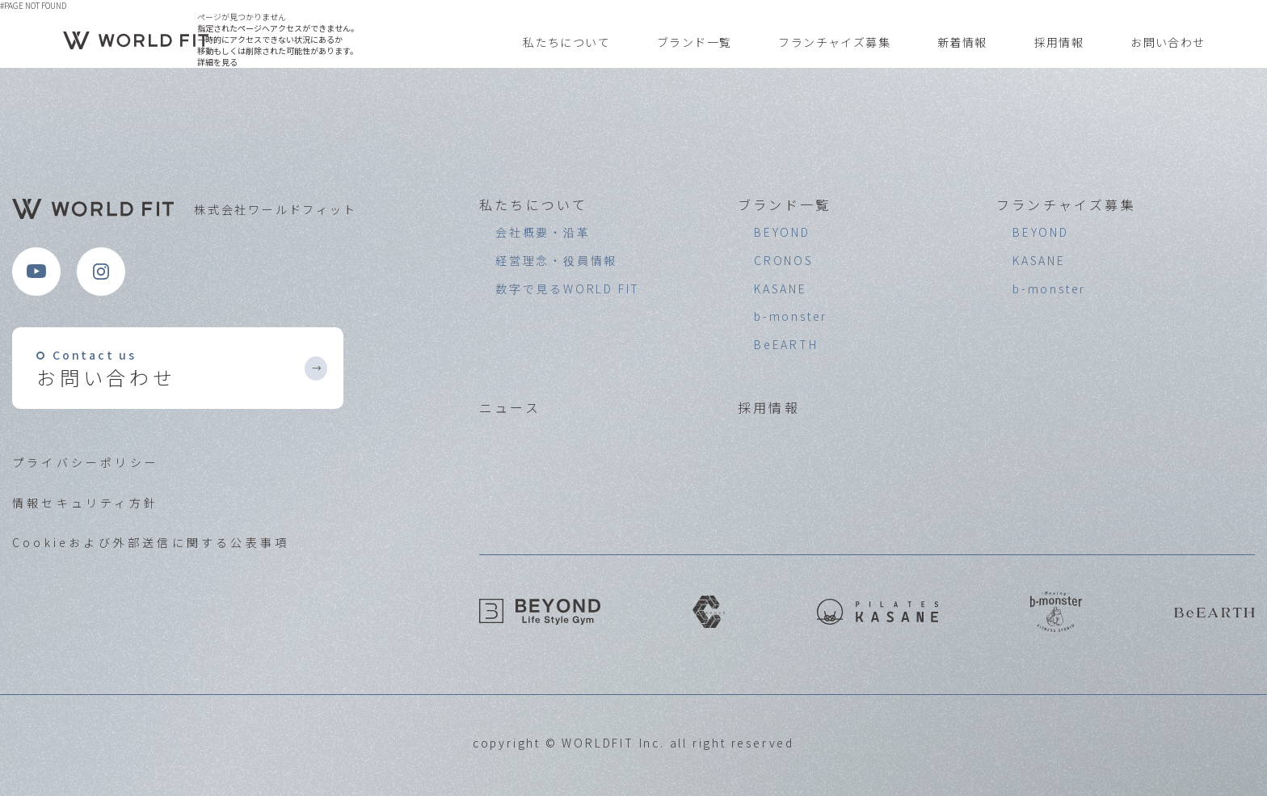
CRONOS (784, 260)
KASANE (780, 288)
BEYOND (782, 232)
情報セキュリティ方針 (85, 503)
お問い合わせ (1167, 42)
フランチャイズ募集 (834, 42)
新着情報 (962, 42)
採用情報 (1059, 42)
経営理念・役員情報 (556, 260)
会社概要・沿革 (543, 232)
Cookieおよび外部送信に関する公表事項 (150, 542)
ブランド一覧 (694, 42)
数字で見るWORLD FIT (567, 288)
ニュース (510, 407)
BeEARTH (786, 344)
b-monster (790, 316)
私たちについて (566, 42)
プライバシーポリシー (85, 462)
